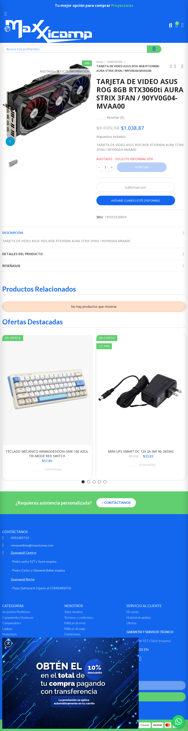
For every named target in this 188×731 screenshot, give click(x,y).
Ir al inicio (176, 66)
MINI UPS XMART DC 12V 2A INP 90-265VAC (141, 451)
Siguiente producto (182, 66)
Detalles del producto (22, 254)
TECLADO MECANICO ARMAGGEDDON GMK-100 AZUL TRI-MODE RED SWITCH (47, 453)
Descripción (12, 233)
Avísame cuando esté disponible (135, 200)
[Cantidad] (105, 167)
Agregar (141, 167)
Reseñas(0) (11, 266)
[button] (83, 481)
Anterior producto (171, 66)
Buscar (154, 49)
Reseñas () (115, 117)
